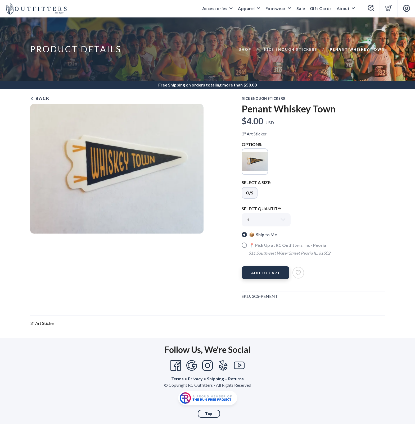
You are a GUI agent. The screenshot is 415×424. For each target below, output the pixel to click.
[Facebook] (176, 365)
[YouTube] (239, 365)
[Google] (192, 365)
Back (39, 98)
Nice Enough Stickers (290, 49)
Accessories (215, 8)
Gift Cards (321, 8)
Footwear (275, 8)
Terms (177, 378)
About (343, 8)
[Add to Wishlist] (298, 273)
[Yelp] (223, 365)
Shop (245, 49)
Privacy (195, 378)
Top (209, 414)
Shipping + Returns (225, 378)
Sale (300, 8)
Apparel (246, 8)
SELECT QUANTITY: (261, 208)
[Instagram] (207, 365)
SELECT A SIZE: (256, 182)
